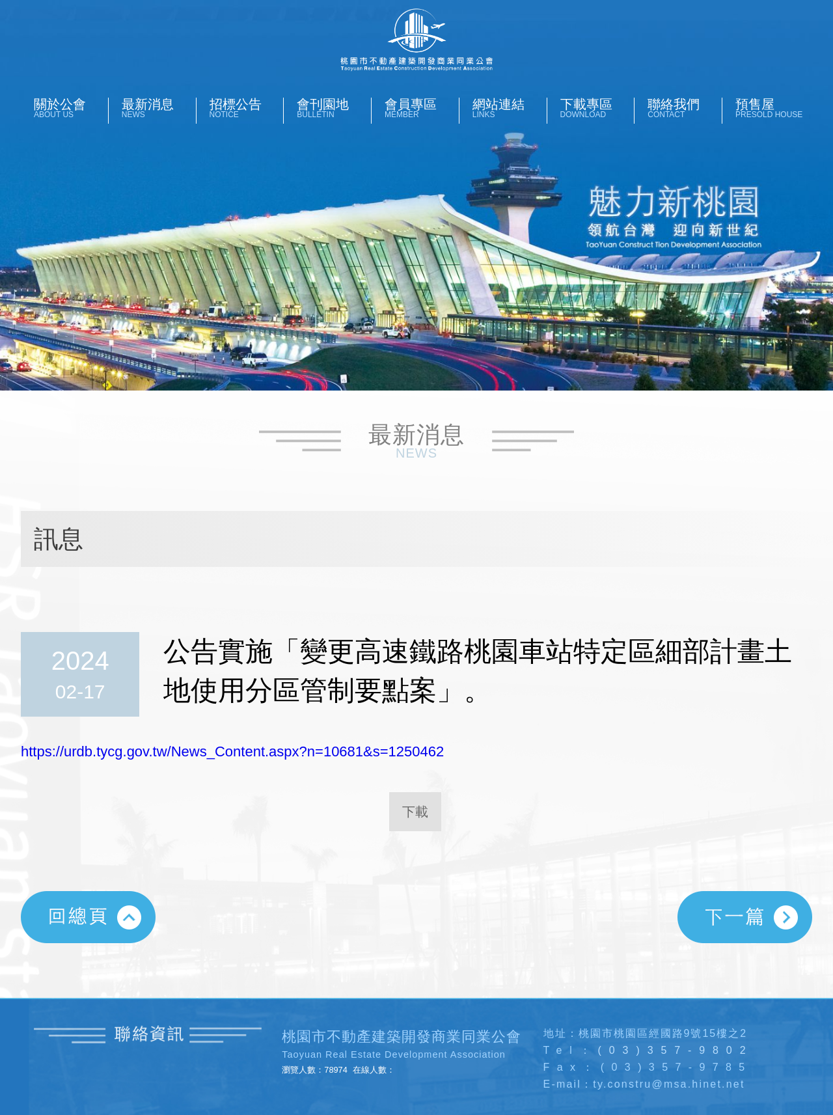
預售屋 (772, 108)
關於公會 (71, 108)
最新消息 (159, 108)
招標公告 (247, 108)
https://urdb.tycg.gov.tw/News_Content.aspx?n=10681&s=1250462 (232, 751)
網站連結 (509, 108)
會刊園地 (334, 108)
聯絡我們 (685, 108)
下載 (415, 812)
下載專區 (597, 108)
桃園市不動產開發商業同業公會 (416, 39)
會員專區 (422, 108)
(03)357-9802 (676, 1050)
